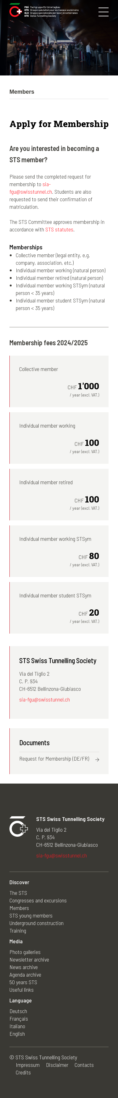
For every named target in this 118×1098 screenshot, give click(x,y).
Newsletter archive (29, 959)
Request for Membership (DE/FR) (54, 758)
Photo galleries (25, 951)
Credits (23, 1072)
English (17, 1033)
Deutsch (18, 1010)
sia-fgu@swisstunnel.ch (44, 699)
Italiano (17, 1026)
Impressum (28, 1064)
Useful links (21, 989)
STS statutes (59, 229)
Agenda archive (25, 974)
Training (17, 930)
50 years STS (23, 982)
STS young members (31, 915)
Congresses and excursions (38, 900)
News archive (23, 966)
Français (18, 1018)
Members (19, 907)
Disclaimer (57, 1064)
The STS (18, 892)
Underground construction (36, 922)
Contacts (84, 1064)
